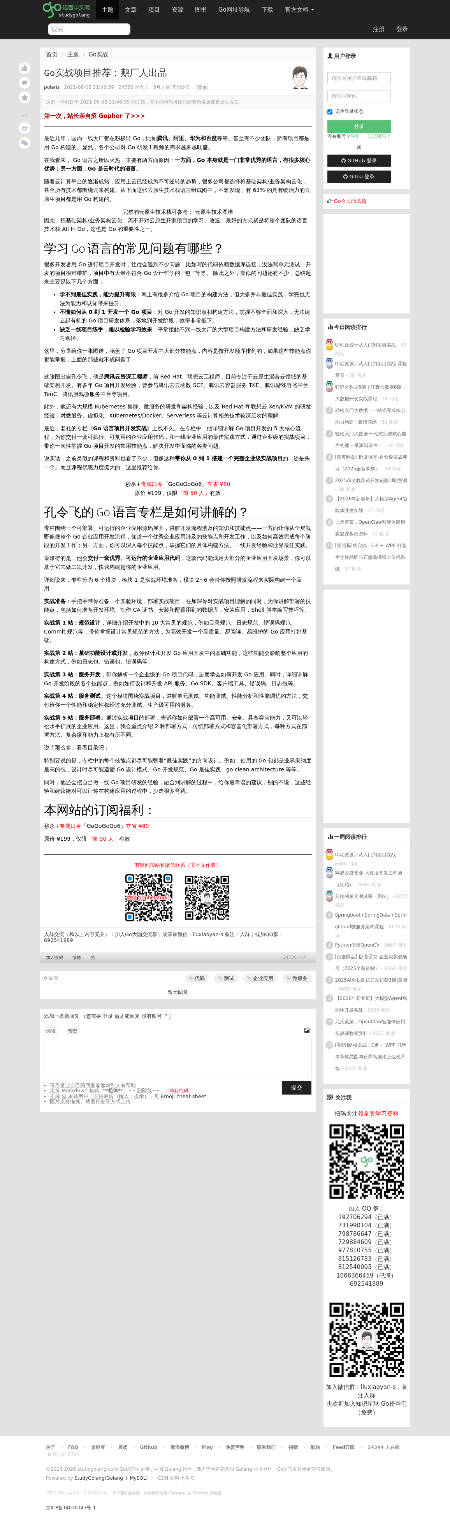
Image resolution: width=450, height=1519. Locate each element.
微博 (76, 957)
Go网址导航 (235, 7)
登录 (402, 29)
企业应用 (260, 978)
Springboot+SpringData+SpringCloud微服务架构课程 (371, 920)
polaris (52, 87)
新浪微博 (180, 1447)
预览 (72, 1031)
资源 (177, 9)
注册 (379, 29)
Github (148, 1447)
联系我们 (266, 1447)
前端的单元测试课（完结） (363, 896)
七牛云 (188, 1478)
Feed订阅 (344, 1447)
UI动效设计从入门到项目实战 (365, 345)
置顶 (202, 87)
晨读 (122, 1447)
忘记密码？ (379, 136)
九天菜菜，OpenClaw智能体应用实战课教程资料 (370, 528)
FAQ (73, 1447)
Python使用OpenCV (357, 945)
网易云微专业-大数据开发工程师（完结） (368, 878)
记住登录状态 (345, 111)
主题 (107, 9)
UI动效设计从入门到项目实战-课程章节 (371, 369)
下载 (267, 9)
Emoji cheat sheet (183, 1096)
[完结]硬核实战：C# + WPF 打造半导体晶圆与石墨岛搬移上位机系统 (370, 557)
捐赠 (293, 1447)
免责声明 (235, 1447)
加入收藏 (54, 957)
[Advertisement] (381, 262)
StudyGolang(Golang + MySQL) (111, 1478)
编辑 (51, 1031)
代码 (197, 978)
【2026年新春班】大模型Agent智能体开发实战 (371, 504)
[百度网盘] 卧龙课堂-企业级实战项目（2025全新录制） (371, 463)
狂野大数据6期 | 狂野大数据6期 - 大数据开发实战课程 (370, 392)
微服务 (297, 978)
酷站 (315, 1447)
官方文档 (299, 9)
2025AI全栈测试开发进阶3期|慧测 (371, 480)
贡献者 (98, 1447)
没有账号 (152, 1016)
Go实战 (98, 54)
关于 (50, 1447)
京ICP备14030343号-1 (71, 1507)
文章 (131, 9)
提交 (296, 1087)
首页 (52, 54)
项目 (154, 9)
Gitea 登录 (358, 177)
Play (207, 1447)
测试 (226, 978)
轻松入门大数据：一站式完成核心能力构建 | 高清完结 (370, 416)
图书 (201, 9)
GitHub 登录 (358, 161)
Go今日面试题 (350, 201)
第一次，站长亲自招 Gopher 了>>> (94, 116)
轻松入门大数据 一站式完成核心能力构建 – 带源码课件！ (371, 439)
